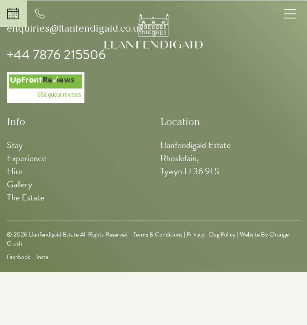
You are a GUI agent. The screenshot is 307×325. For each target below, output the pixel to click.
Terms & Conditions (157, 234)
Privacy (195, 234)
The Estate (25, 197)
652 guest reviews (59, 95)
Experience (26, 158)
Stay (15, 145)
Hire (15, 171)
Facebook (18, 257)
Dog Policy (222, 234)
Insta (42, 257)
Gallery (19, 184)
